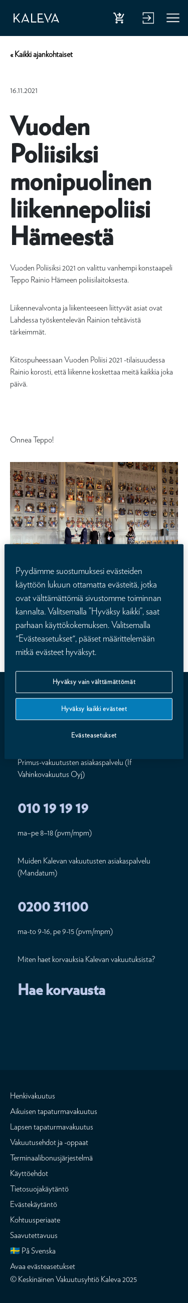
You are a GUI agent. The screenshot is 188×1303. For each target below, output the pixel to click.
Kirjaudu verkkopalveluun (147, 20)
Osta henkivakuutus (120, 20)
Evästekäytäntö (33, 1204)
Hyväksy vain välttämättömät (94, 682)
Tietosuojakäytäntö (39, 1189)
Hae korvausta (61, 989)
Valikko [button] (173, 20)
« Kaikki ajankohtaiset (41, 54)
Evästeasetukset (94, 736)
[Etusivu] (36, 18)
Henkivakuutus (32, 1095)
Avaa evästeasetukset (42, 1266)
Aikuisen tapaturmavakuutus (53, 1111)
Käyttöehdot (29, 1173)
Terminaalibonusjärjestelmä (51, 1157)
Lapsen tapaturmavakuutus (51, 1127)
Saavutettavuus (34, 1235)
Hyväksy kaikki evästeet (94, 708)
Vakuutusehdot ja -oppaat (49, 1142)
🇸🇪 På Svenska (33, 1251)
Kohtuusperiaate (35, 1219)
